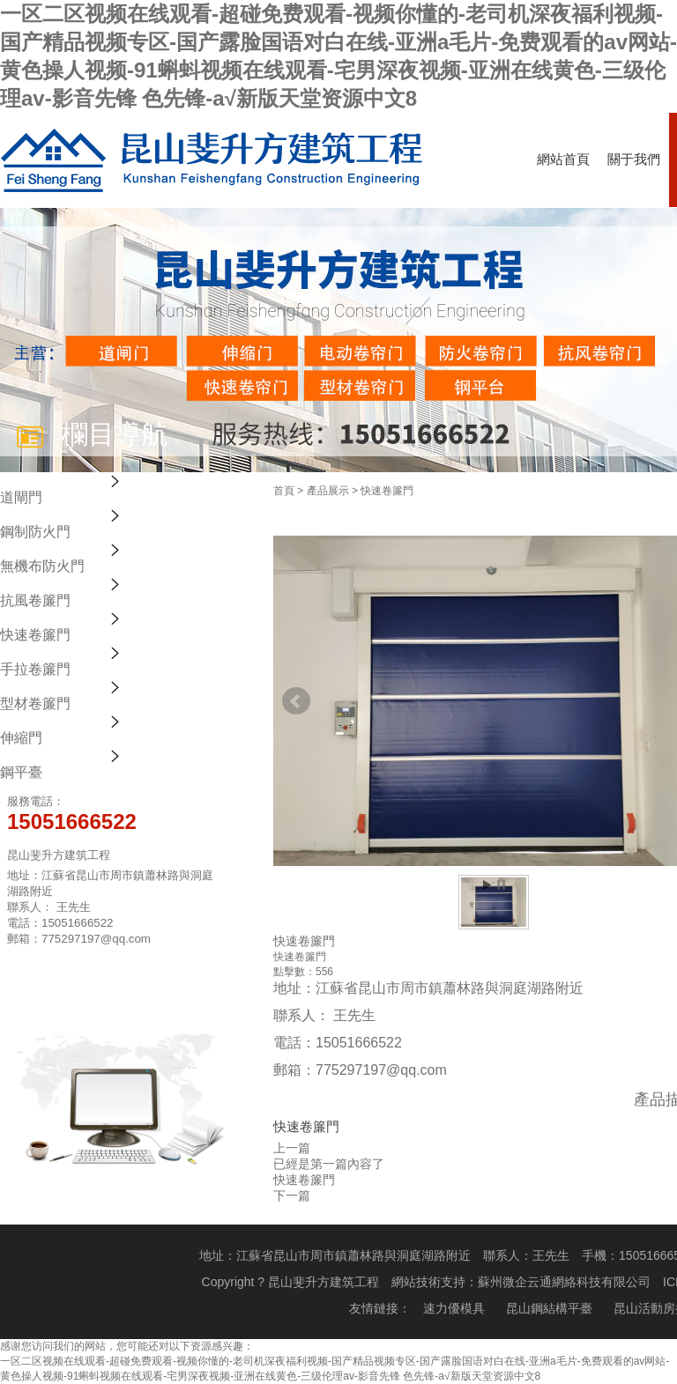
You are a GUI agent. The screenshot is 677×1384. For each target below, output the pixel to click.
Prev (296, 701)
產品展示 (328, 491)
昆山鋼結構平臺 (549, 1308)
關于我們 (633, 159)
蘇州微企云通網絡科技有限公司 (564, 1282)
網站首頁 (563, 159)
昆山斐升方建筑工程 (323, 1282)
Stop (501, 885)
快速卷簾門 (387, 491)
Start (487, 885)
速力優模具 (454, 1308)
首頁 (283, 491)
